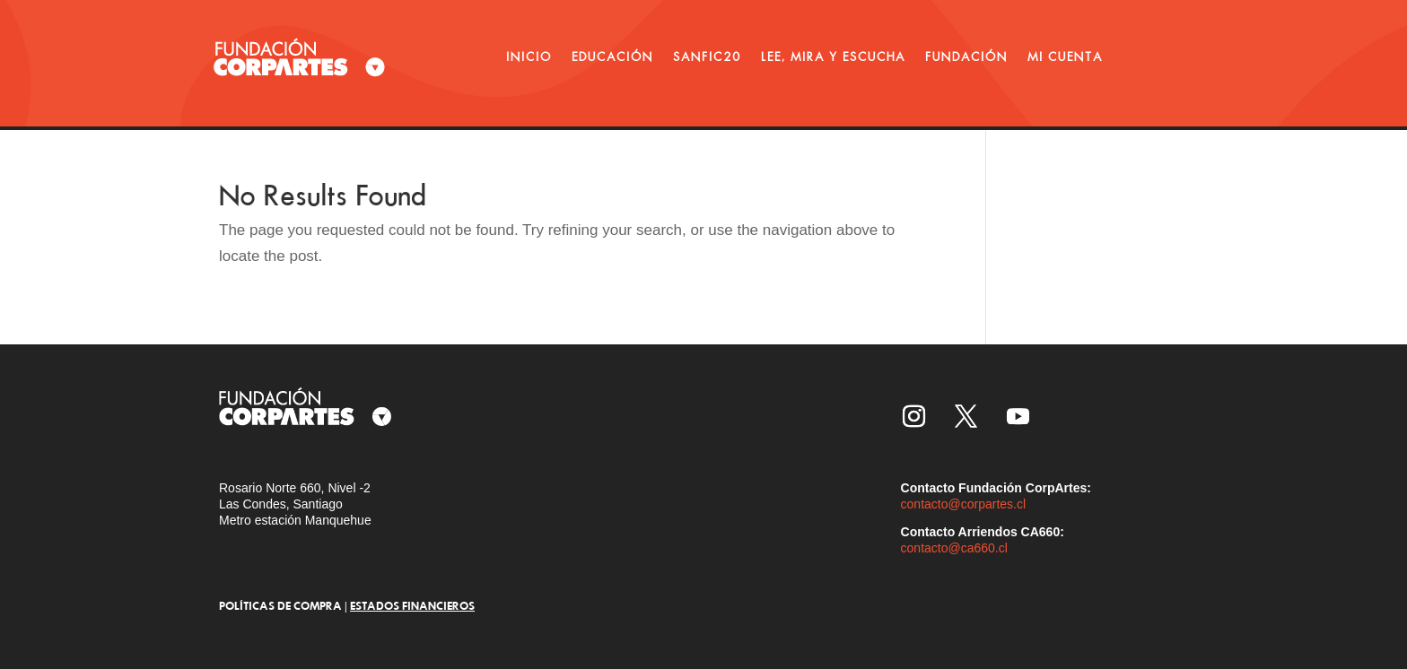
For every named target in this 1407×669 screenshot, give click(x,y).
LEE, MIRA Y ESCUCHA (833, 56)
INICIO (529, 56)
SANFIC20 (707, 56)
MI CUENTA (1065, 56)
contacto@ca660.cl (954, 548)
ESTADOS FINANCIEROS (412, 605)
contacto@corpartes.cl (964, 504)
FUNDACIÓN (966, 56)
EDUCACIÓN (612, 56)
